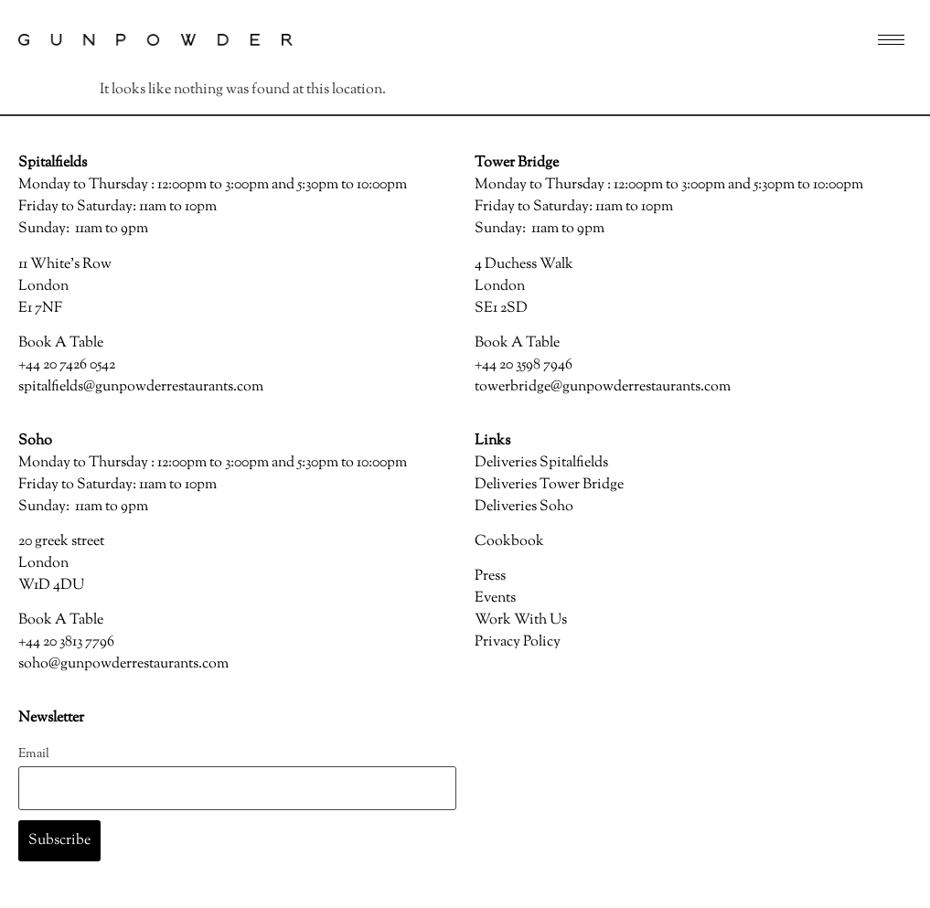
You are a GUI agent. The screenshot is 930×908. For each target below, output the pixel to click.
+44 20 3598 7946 (523, 365)
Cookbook (509, 541)
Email (33, 754)
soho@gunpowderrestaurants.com (123, 664)
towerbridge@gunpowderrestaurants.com (603, 387)
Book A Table (60, 343)
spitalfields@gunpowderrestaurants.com (140, 387)
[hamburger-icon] (891, 39)
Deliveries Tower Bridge (549, 485)
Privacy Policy (518, 642)
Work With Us (521, 620)
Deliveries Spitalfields (541, 463)
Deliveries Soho (524, 507)
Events (495, 598)
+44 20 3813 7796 (66, 642)
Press (490, 576)
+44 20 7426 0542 (66, 365)
